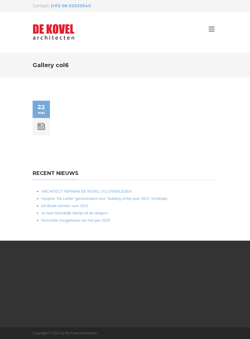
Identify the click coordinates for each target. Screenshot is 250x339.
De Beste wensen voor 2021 (64, 206)
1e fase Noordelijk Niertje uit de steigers (74, 213)
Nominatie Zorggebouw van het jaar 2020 (75, 220)
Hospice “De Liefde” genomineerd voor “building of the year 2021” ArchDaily (104, 198)
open (211, 29)
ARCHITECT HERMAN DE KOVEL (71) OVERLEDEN (86, 191)
